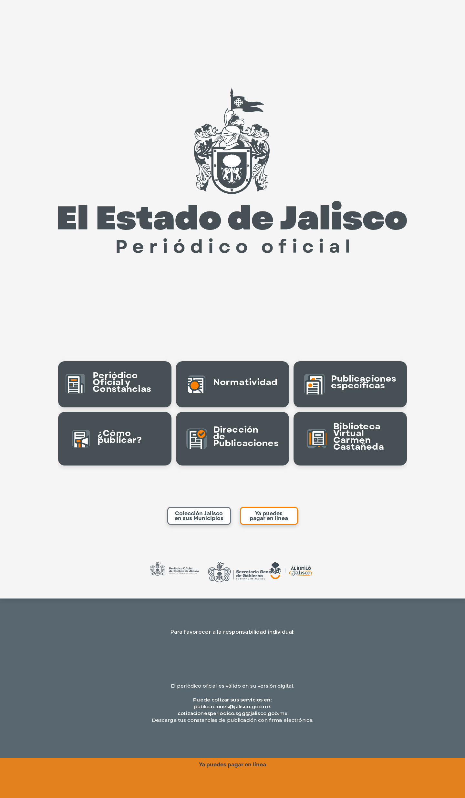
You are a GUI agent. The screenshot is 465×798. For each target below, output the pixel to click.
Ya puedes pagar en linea (232, 764)
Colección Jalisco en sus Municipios (199, 516)
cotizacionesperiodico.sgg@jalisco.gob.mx (232, 713)
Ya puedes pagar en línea (269, 516)
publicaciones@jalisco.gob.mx (232, 706)
